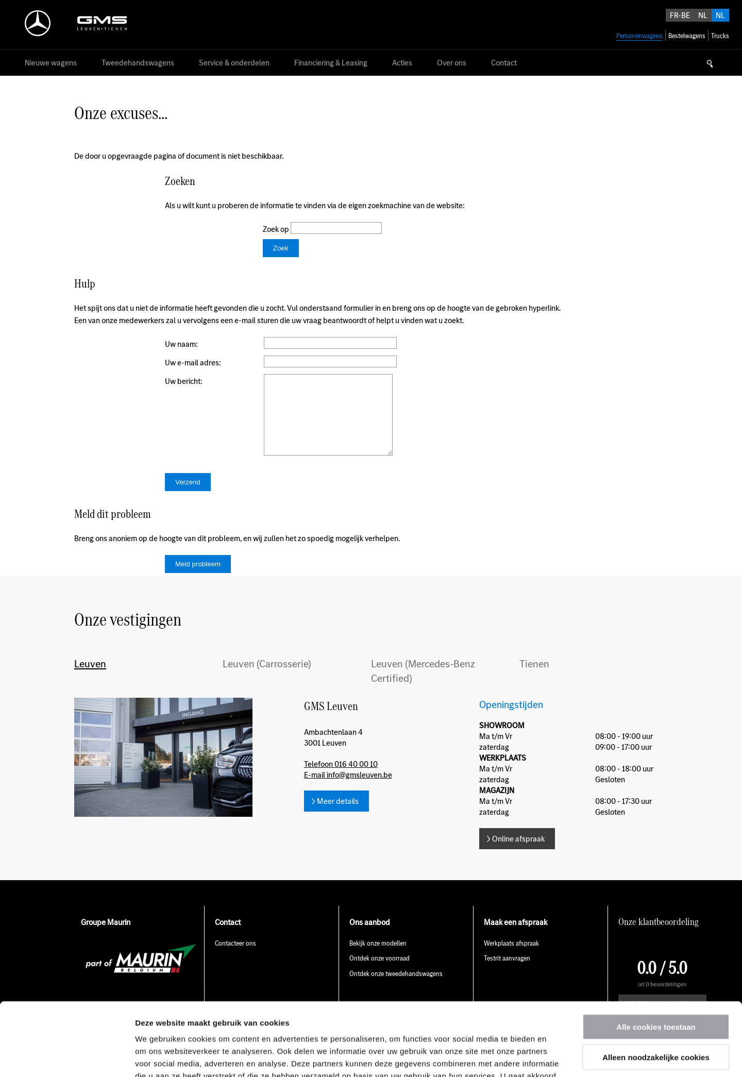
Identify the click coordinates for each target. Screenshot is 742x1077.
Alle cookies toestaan (655, 953)
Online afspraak (518, 854)
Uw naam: (181, 344)
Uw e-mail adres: (193, 362)
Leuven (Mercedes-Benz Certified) (423, 686)
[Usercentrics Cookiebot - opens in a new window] (67, 1057)
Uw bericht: (184, 381)
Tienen (534, 679)
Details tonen (556, 1056)
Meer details (338, 816)
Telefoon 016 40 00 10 (341, 779)
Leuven (90, 679)
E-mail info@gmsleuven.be (348, 790)
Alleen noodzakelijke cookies (656, 984)
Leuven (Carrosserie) (267, 679)
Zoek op (277, 229)
